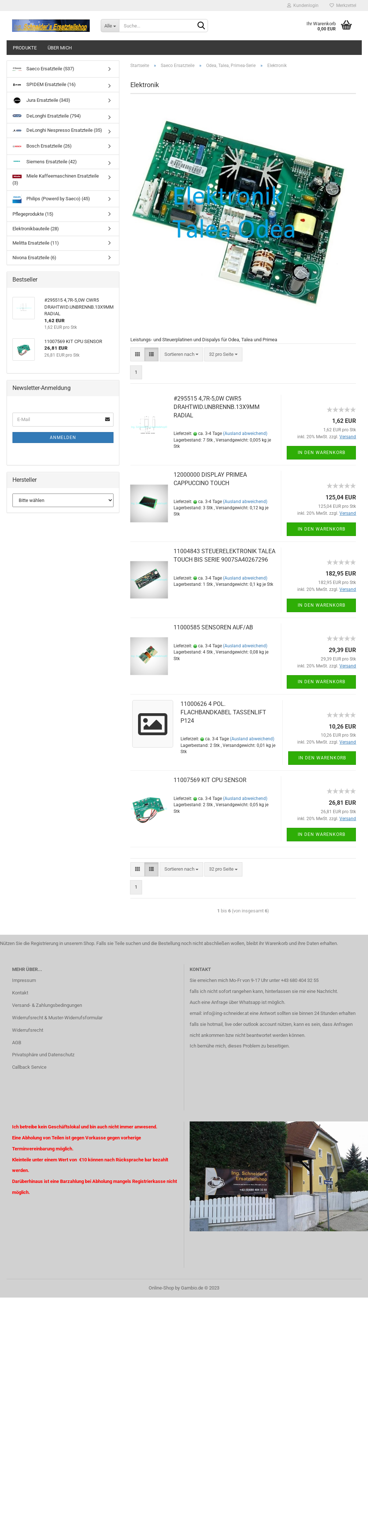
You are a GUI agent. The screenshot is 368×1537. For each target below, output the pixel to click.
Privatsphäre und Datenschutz (43, 1054)
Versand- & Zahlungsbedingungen (47, 1005)
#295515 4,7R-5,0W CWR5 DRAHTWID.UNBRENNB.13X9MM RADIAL (217, 407)
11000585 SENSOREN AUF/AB (213, 627)
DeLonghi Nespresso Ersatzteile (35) (57, 130)
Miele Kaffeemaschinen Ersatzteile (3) (55, 179)
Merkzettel (343, 5)
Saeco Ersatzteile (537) (43, 69)
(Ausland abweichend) (245, 433)
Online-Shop (161, 1288)
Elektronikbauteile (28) (35, 228)
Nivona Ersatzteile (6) (34, 257)
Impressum (24, 980)
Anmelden (63, 437)
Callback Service (29, 1067)
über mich (60, 48)
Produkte (25, 48)
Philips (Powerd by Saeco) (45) (51, 198)
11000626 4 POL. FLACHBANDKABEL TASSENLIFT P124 (223, 712)
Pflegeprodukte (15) (32, 214)
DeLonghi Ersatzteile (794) (46, 116)
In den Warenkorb (321, 452)
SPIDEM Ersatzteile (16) (44, 84)
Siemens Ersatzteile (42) (44, 161)
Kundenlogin (303, 5)
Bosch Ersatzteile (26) (42, 146)
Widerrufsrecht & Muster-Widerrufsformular (57, 1017)
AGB (16, 1042)
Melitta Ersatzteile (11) (35, 243)
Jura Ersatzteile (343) (41, 100)
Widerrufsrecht (27, 1030)
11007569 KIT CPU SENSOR (210, 780)
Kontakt (20, 992)
